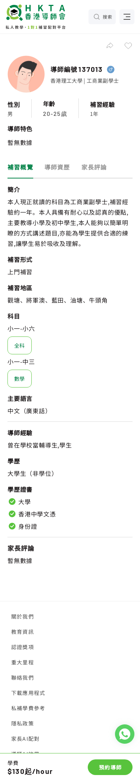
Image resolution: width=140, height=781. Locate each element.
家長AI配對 (25, 738)
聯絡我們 (22, 677)
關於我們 (22, 616)
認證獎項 (22, 647)
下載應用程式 (28, 692)
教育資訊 (22, 631)
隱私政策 (22, 723)
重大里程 (22, 662)
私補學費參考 (28, 708)
